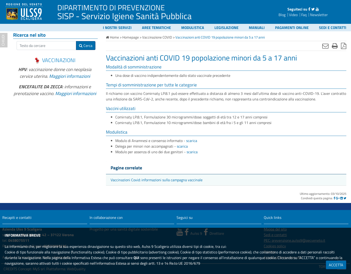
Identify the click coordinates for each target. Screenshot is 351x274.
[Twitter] (345, 198)
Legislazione (226, 27)
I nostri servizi (117, 27)
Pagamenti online (292, 27)
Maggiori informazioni (69, 76)
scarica (191, 140)
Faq (304, 15)
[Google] (338, 198)
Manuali (257, 27)
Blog (282, 15)
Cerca (85, 45)
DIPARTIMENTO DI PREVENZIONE (111, 7)
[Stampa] (335, 46)
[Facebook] (334, 198)
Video (293, 15)
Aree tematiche (156, 27)
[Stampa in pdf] (343, 46)
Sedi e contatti (332, 27)
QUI (136, 257)
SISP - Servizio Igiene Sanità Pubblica (124, 15)
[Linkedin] (341, 198)
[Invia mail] (325, 46)
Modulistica (192, 27)
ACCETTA (336, 265)
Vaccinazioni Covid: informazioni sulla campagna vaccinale (157, 180)
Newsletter (319, 15)
